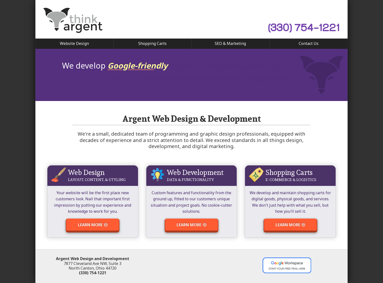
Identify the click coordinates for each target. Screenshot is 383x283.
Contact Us (309, 43)
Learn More (92, 224)
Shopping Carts (152, 43)
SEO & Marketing (230, 43)
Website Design (74, 43)
